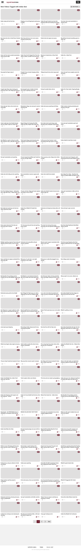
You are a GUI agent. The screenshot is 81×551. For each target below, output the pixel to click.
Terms (41, 547)
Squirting (12, 2)
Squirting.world (39, 549)
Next (49, 521)
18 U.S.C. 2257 (50, 547)
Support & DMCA (32, 547)
